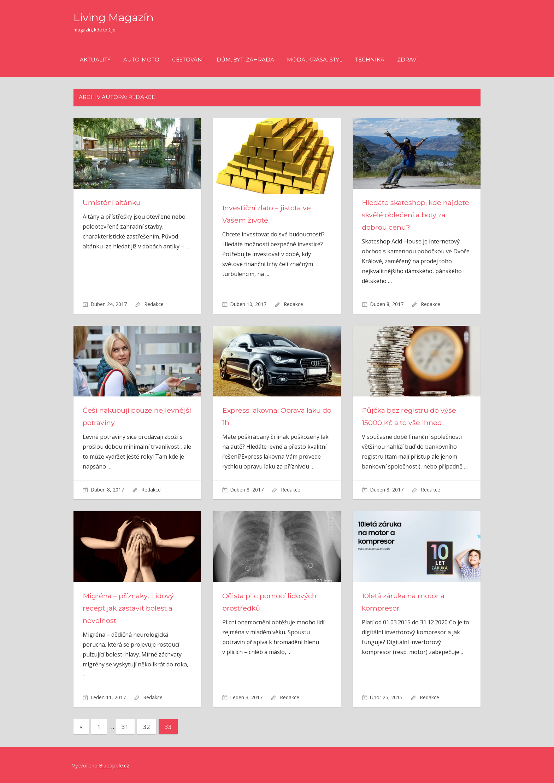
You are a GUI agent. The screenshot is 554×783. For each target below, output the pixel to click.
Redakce (154, 304)
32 (146, 727)
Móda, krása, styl (314, 59)
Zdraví (407, 59)
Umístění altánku (112, 202)
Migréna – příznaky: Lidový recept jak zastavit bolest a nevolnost (129, 608)
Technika (369, 59)
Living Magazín (115, 17)
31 (125, 727)
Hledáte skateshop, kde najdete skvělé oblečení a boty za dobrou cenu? (414, 214)
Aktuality (95, 59)
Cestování (188, 59)
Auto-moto (141, 59)
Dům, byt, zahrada (245, 59)
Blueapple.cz (114, 765)
